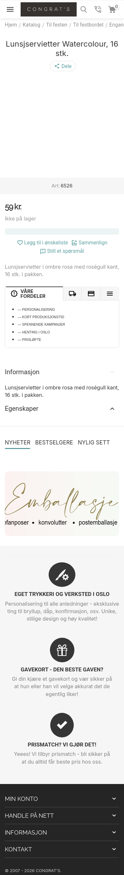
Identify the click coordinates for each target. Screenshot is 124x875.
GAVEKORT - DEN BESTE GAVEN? (62, 669)
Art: (56, 186)
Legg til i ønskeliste (42, 243)
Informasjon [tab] (60, 372)
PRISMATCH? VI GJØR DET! (62, 744)
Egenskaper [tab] (60, 408)
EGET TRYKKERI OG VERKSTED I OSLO (62, 594)
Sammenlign (89, 243)
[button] (62, 66)
